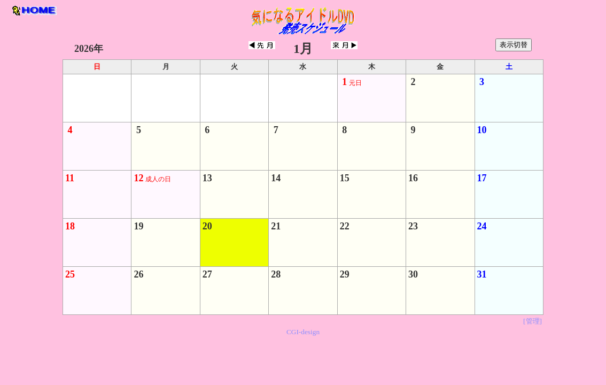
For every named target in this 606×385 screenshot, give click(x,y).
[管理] (532, 321)
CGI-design (303, 332)
